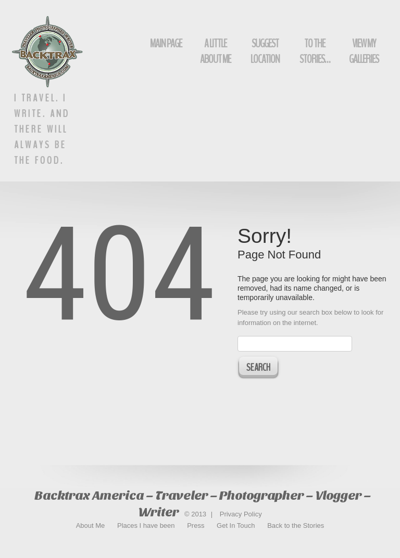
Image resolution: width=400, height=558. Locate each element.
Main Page (166, 43)
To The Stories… (314, 51)
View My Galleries (364, 51)
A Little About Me (215, 51)
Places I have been (146, 525)
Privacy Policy (241, 514)
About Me (90, 525)
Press (195, 525)
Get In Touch (236, 525)
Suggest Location (265, 51)
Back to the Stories (295, 525)
